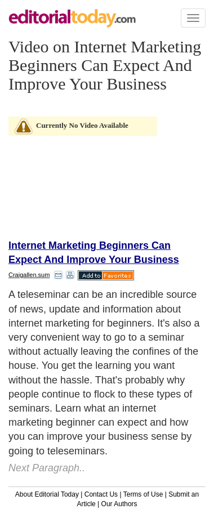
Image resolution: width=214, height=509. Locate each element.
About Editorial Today (47, 494)
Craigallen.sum (29, 274)
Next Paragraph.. (46, 468)
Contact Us (101, 494)
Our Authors (119, 504)
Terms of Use (143, 494)
